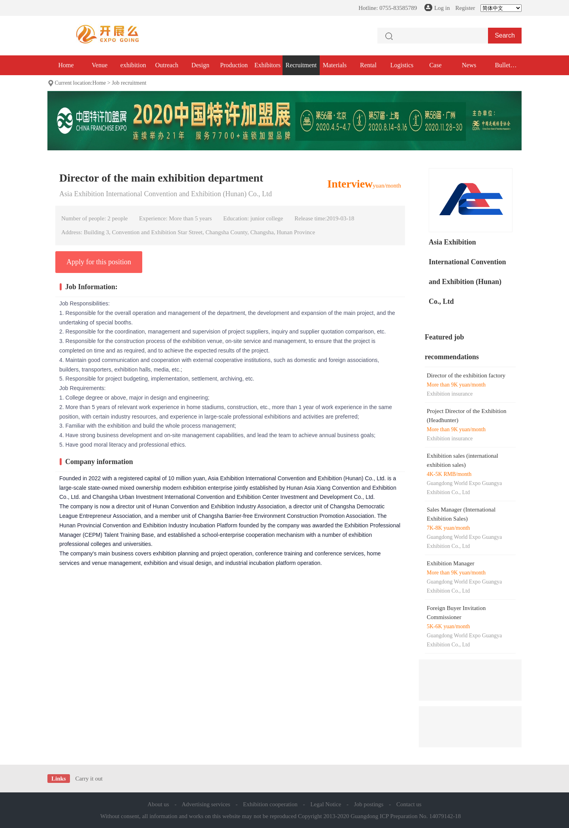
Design (200, 65)
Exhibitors (267, 65)
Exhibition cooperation (270, 804)
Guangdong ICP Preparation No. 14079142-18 (405, 816)
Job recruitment (129, 83)
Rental (368, 65)
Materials (335, 65)
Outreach (167, 65)
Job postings (369, 804)
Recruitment (301, 65)
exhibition (133, 65)
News (469, 65)
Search (505, 35)
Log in (442, 8)
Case (435, 65)
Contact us (409, 804)
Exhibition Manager (450, 563)
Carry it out (88, 778)
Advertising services (206, 804)
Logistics (402, 65)
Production (234, 65)
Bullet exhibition (503, 68)
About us (158, 804)
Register (465, 8)
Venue (99, 65)
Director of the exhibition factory (466, 375)
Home (65, 65)
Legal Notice (325, 804)
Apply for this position (98, 262)
